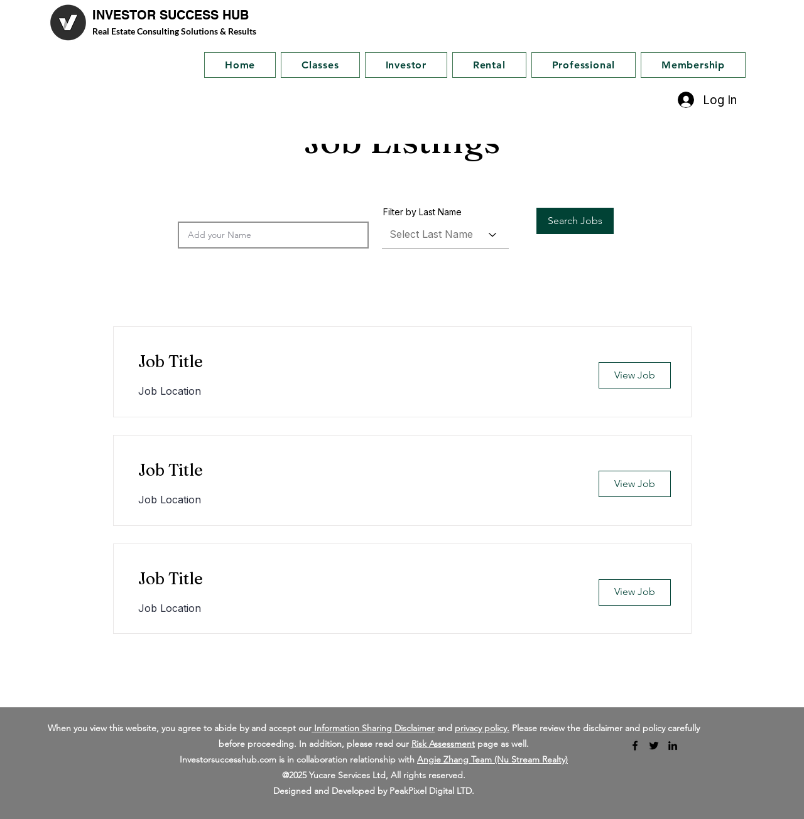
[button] (575, 221)
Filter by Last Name (422, 212)
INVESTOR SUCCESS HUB (170, 15)
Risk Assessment (443, 743)
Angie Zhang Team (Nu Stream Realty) (492, 759)
